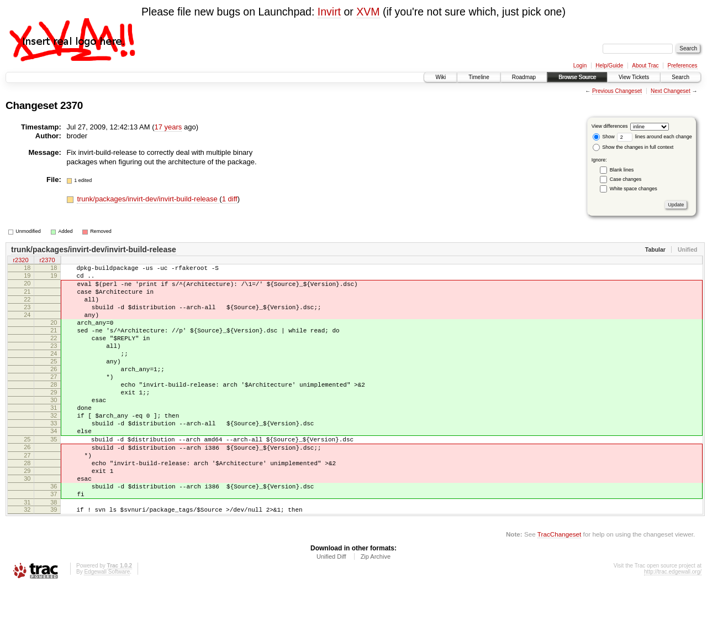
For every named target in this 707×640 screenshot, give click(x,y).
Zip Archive (376, 609)
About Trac (645, 66)
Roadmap (524, 77)
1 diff (230, 199)
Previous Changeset (617, 91)
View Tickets (634, 77)
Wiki (440, 77)
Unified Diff (331, 609)
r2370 (47, 261)
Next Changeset (670, 91)
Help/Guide (609, 66)
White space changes (633, 188)
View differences (610, 126)
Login (580, 66)
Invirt (329, 12)
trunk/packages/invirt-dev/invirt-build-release (148, 199)
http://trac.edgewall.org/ (672, 625)
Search (680, 77)
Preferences (683, 66)
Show (604, 136)
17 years (168, 127)
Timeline (478, 77)
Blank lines (622, 170)
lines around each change (654, 136)
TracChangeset (559, 587)
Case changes (626, 179)
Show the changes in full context (633, 147)
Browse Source (577, 77)
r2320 (20, 261)
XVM (367, 12)
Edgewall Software (107, 625)
